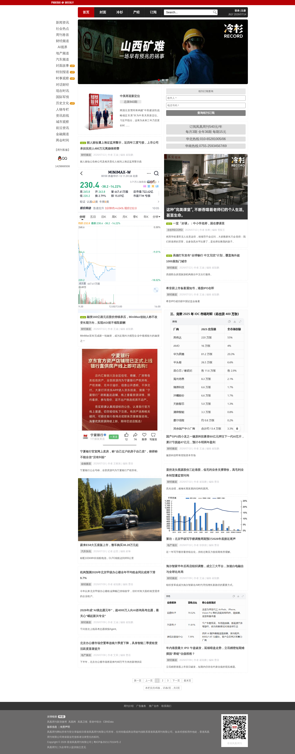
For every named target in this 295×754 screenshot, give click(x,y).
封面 (103, 12)
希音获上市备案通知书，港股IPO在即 (190, 288)
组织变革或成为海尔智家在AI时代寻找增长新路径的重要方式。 (200, 585)
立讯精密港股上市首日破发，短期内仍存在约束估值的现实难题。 (201, 666)
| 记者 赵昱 (112, 551)
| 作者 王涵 (112, 154)
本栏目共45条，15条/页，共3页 (162, 688)
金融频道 (86, 463)
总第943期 (130, 101)
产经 (136, 12)
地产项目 (172, 545)
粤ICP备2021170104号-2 (107, 742)
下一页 (176, 680)
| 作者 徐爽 (204, 229)
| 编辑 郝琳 (125, 551)
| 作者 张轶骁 (199, 545)
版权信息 (52, 726)
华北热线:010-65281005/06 (206, 139)
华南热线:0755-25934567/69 (206, 146)
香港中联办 (95, 721)
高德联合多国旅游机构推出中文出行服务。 (189, 274)
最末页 (187, 680)
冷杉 (119, 12)
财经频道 (86, 154)
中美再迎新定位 (130, 96)
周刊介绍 (129, 706)
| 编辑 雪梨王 (218, 229)
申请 (61, 716)
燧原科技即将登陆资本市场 (181, 455)
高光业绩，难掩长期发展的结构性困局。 (188, 488)
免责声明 (65, 726)
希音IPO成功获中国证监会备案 (183, 301)
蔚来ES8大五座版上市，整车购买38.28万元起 (109, 545)
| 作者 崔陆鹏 (199, 481)
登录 (237, 10)
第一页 (137, 680)
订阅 (153, 12)
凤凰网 (72, 721)
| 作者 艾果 (112, 655)
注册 (243, 10)
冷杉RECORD (175, 229)
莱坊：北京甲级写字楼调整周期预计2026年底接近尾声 (201, 538)
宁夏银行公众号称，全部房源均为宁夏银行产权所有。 (109, 470)
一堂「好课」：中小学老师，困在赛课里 (199, 223)
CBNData (108, 721)
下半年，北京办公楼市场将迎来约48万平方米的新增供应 (111, 661)
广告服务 (141, 706)
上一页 (149, 680)
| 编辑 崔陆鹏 (126, 154)
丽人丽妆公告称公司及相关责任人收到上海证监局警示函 (111, 161)
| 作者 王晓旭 (113, 463)
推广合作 (154, 706)
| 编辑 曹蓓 (127, 463)
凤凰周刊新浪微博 (57, 721)
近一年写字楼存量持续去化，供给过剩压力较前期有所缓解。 (199, 552)
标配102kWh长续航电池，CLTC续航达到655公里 (107, 558)
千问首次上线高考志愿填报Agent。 (99, 629)
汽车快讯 (86, 551)
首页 (86, 12)
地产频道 (86, 655)
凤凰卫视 (82, 721)
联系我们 (166, 706)
